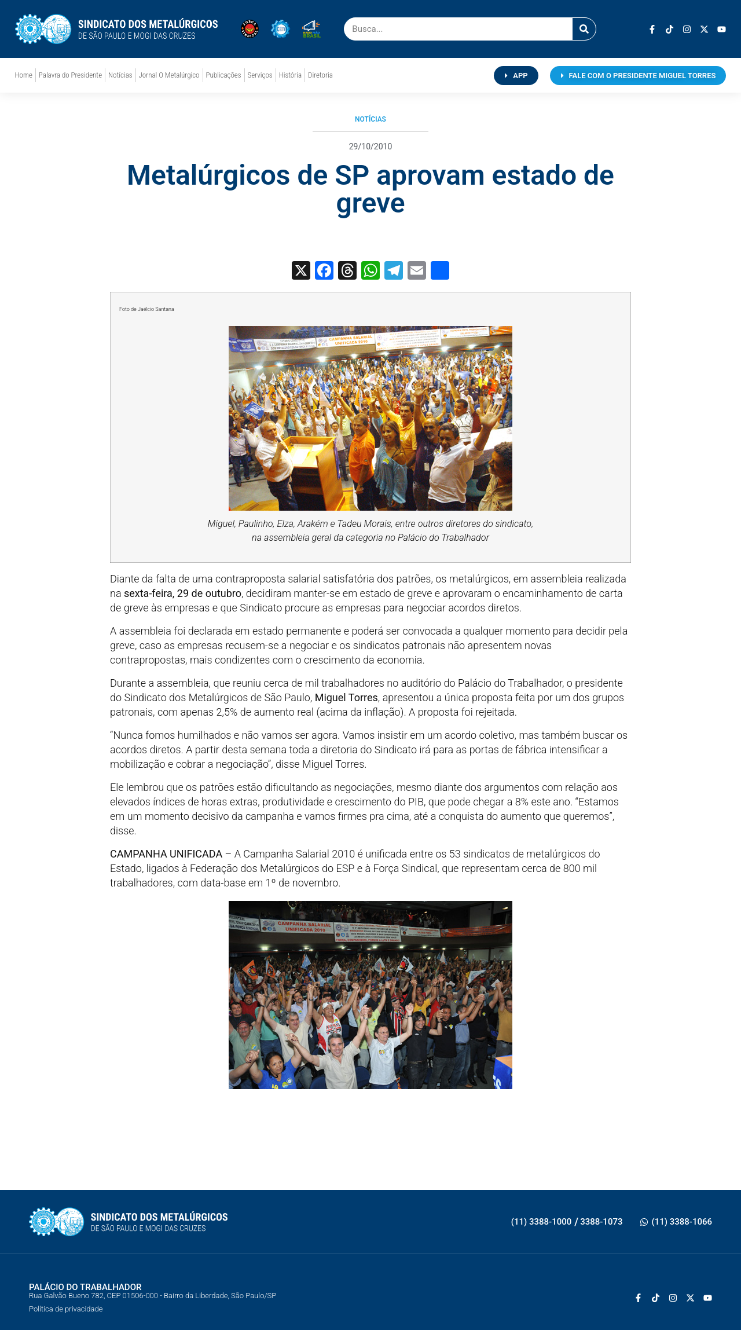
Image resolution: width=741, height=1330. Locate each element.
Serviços (260, 75)
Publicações (223, 75)
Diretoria (320, 75)
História (290, 75)
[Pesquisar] (584, 29)
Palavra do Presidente (70, 75)
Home (23, 75)
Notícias (120, 75)
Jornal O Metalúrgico (169, 75)
